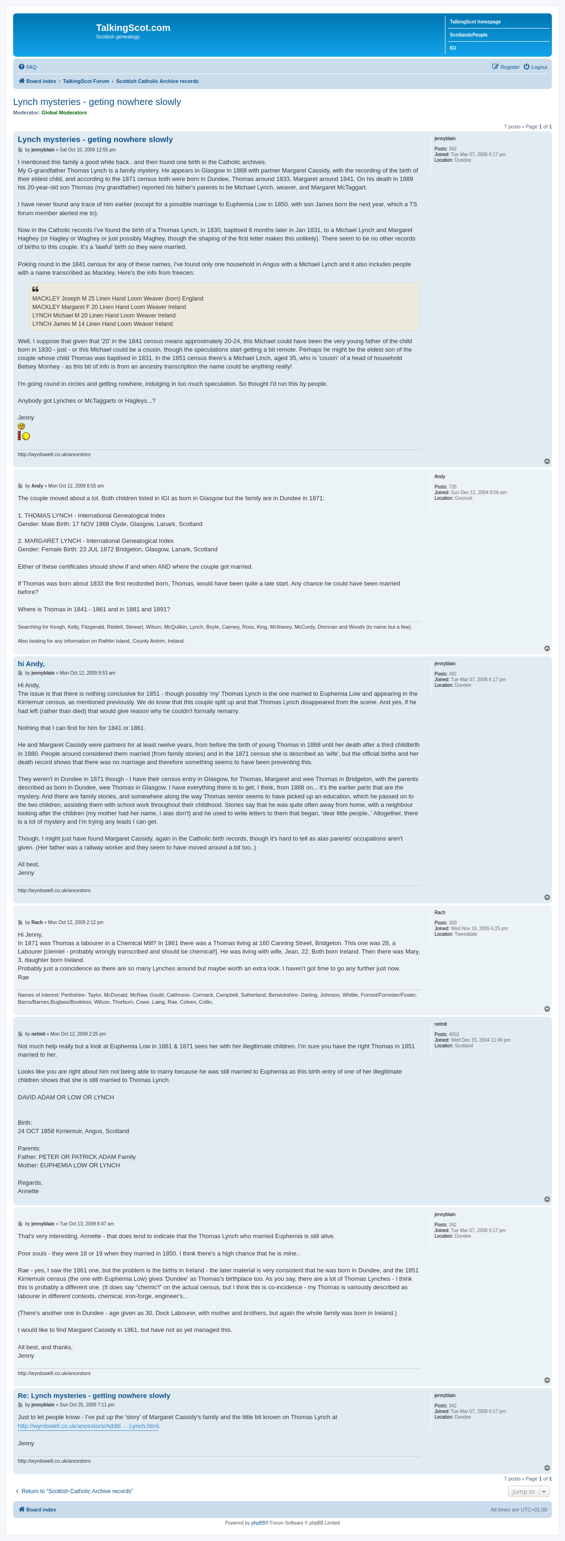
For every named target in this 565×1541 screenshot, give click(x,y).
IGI (453, 48)
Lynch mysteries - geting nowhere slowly (97, 102)
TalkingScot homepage (475, 21)
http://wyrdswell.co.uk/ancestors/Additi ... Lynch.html (88, 1425)
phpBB (258, 1523)
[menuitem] (27, 67)
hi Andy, (31, 664)
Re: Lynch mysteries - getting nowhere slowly (94, 1395)
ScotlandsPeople (469, 35)
